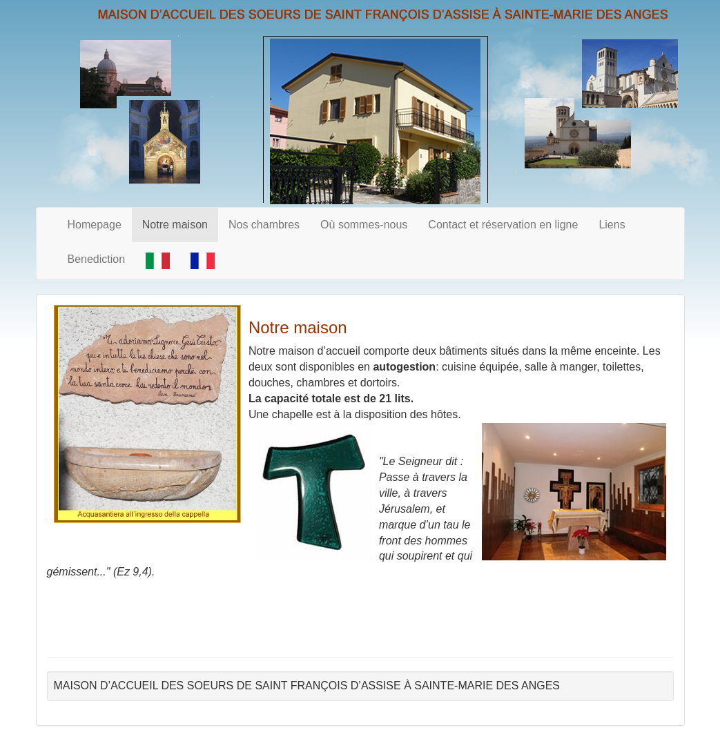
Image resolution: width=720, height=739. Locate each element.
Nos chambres (264, 224)
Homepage (94, 224)
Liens (612, 224)
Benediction (97, 259)
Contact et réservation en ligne (503, 224)
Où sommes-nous (363, 224)
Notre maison (175, 224)
